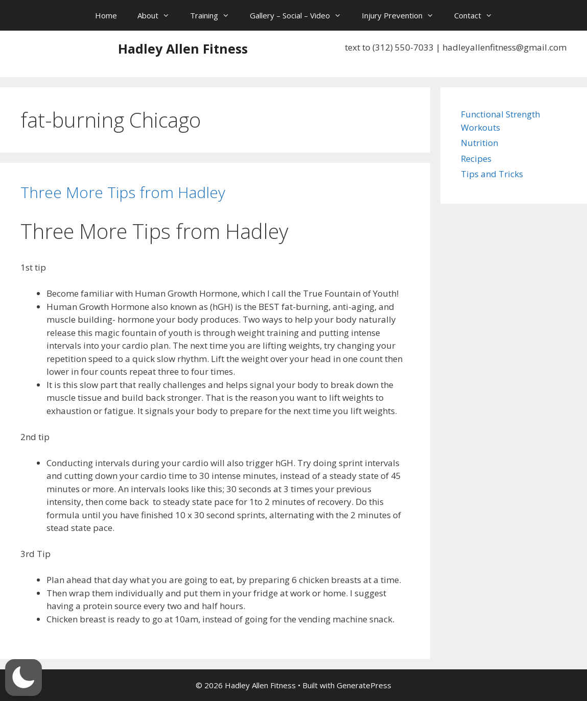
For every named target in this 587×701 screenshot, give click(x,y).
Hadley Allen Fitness (183, 48)
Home (106, 15)
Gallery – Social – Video (300, 15)
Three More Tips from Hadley (122, 192)
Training (215, 15)
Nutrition (479, 143)
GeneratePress (364, 685)
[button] (23, 677)
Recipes (476, 158)
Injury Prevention (403, 15)
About (158, 15)
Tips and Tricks (492, 174)
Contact (478, 15)
